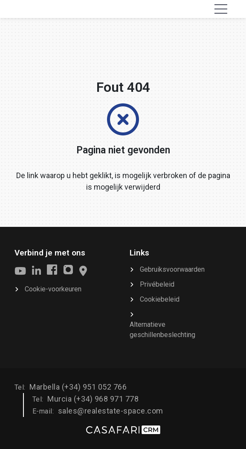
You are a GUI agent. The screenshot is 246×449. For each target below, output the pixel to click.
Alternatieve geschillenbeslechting (162, 329)
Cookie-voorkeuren (53, 289)
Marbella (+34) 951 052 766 (78, 386)
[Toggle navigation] (220, 9)
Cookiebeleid (159, 299)
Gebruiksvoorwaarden (172, 269)
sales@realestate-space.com (110, 410)
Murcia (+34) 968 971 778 (93, 398)
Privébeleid (157, 284)
